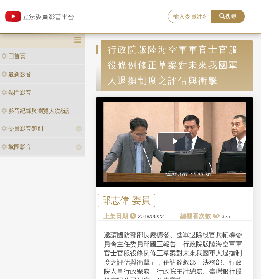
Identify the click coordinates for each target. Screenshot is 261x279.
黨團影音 (16, 146)
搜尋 (228, 16)
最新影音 (16, 74)
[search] (189, 17)
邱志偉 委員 (126, 200)
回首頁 (13, 56)
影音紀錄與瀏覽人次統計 (36, 110)
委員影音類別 (22, 128)
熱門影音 (16, 92)
